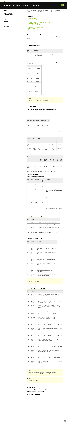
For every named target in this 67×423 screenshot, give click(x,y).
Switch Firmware (57, 10)
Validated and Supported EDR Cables (36, 26)
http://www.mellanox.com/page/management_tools (36, 391)
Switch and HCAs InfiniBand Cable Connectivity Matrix (39, 22)
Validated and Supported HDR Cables (36, 27)
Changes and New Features (8, 19)
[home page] (6, 1)
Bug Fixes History (6, 26)
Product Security (33, 418)
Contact (38, 418)
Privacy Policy (6, 418)
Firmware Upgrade (31, 28)
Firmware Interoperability (32, 19)
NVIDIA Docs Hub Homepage (32, 10)
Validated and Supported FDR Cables (36, 24)
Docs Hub (11, 1)
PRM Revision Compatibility (32, 29)
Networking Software (49, 10)
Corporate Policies (28, 418)
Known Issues (47, 373)
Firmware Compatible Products (53, 11)
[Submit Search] (62, 5)
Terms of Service (17, 418)
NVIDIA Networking (41, 10)
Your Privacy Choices (11, 418)
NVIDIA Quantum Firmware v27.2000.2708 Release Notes (37, 11)
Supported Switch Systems (32, 18)
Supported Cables (31, 21)
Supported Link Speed (33, 23)
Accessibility (22, 418)
